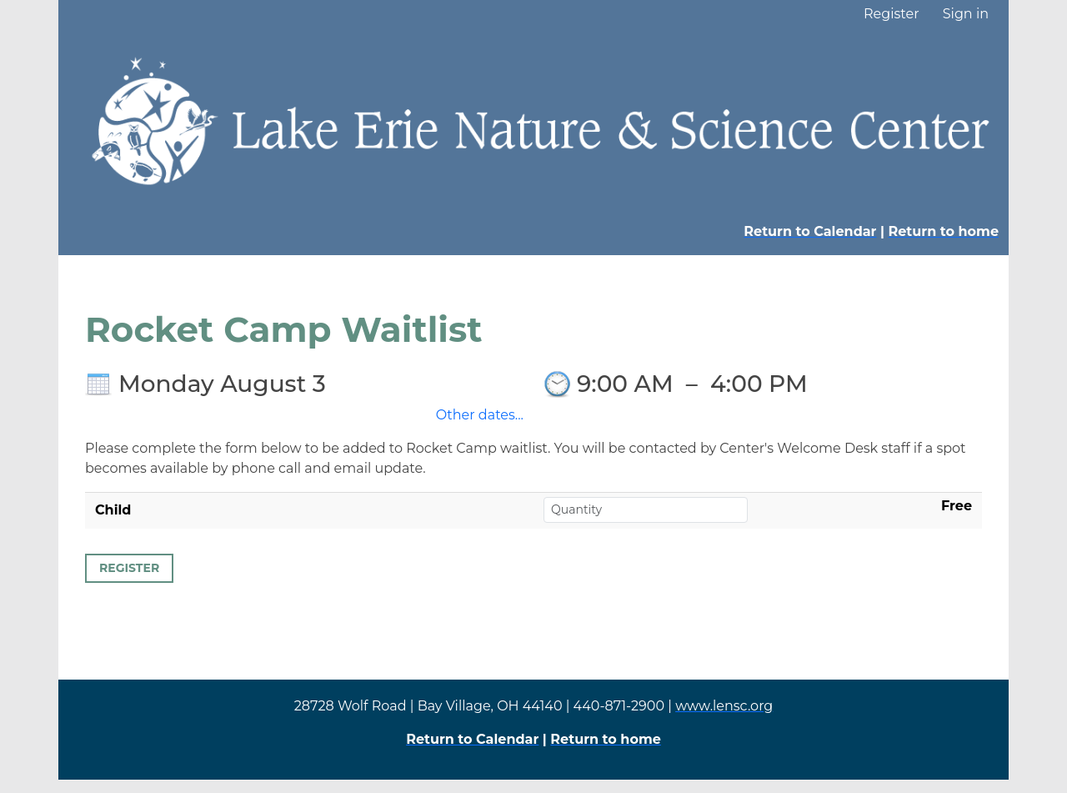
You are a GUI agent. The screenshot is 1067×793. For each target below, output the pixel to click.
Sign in (966, 14)
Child (113, 510)
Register (891, 14)
